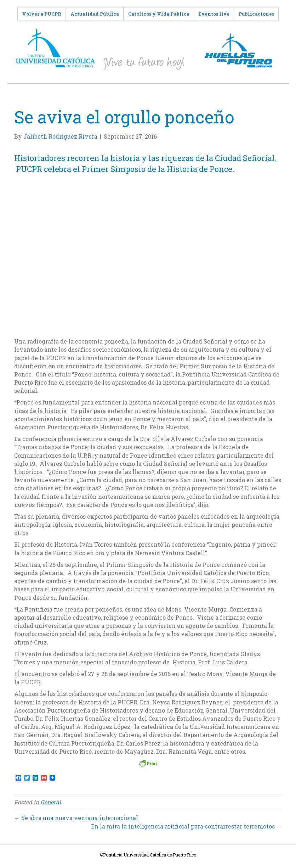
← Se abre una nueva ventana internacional (76, 817)
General (50, 802)
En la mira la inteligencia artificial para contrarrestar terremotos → (186, 826)
